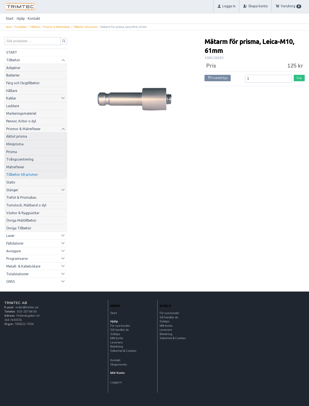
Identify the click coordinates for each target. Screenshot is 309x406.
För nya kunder (120, 325)
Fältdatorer (15, 243)
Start (10, 18)
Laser (10, 236)
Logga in (116, 382)
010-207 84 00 (27, 311)
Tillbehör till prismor (85, 27)
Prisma (11, 152)
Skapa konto (118, 364)
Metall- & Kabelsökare (23, 266)
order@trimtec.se (26, 307)
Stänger (12, 190)
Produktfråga (218, 78)
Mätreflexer (15, 167)
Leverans (116, 342)
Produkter (21, 27)
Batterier (13, 75)
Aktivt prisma (16, 136)
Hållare (11, 91)
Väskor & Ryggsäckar (22, 213)
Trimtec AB (15, 303)
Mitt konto (116, 338)
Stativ (10, 182)
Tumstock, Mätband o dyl (26, 205)
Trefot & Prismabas (21, 197)
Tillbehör (35, 27)
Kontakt (34, 18)
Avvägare (13, 251)
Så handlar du (119, 329)
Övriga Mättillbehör (21, 220)
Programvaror (17, 258)
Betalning (116, 346)
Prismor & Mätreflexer (56, 27)
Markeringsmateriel (21, 113)
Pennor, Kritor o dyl (21, 121)
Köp (299, 78)
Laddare (12, 106)
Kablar (11, 98)
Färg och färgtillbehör (23, 83)
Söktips (115, 334)
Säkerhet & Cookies (123, 350)
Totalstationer (17, 274)
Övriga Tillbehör (18, 228)
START (11, 52)
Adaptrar (13, 68)
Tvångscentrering (19, 159)
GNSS (10, 281)
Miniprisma (15, 144)
